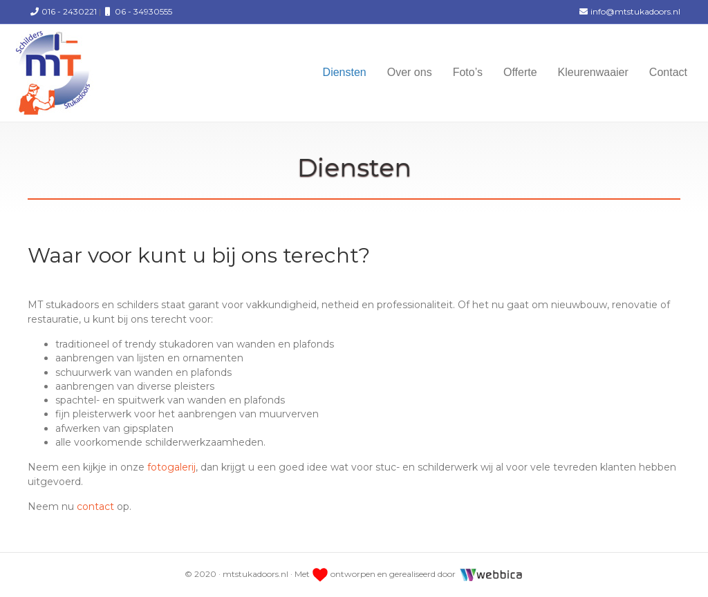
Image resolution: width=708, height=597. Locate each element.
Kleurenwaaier (593, 72)
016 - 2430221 (62, 11)
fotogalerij (171, 467)
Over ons (409, 72)
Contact (668, 72)
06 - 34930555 (136, 11)
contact (95, 506)
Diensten (344, 72)
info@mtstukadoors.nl (628, 11)
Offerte (520, 72)
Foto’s (468, 72)
